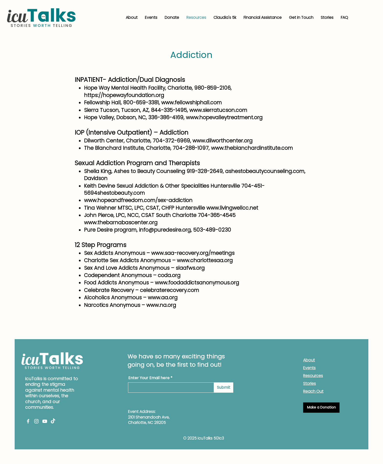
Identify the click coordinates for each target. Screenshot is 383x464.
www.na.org (161, 305)
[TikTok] (53, 421)
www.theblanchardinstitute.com (252, 147)
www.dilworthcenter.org (222, 140)
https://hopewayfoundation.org (124, 95)
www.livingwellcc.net (232, 207)
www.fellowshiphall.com (191, 102)
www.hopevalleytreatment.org (224, 117)
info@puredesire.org (165, 229)
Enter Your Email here (149, 378)
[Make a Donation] (321, 407)
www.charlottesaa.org (205, 260)
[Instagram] (36, 421)
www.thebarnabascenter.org (121, 222)
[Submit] (223, 387)
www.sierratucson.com (218, 110)
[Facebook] (28, 421)
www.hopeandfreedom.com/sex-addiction (138, 200)
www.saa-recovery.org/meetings (192, 253)
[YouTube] (45, 421)
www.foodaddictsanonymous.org (197, 282)
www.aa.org (163, 297)
